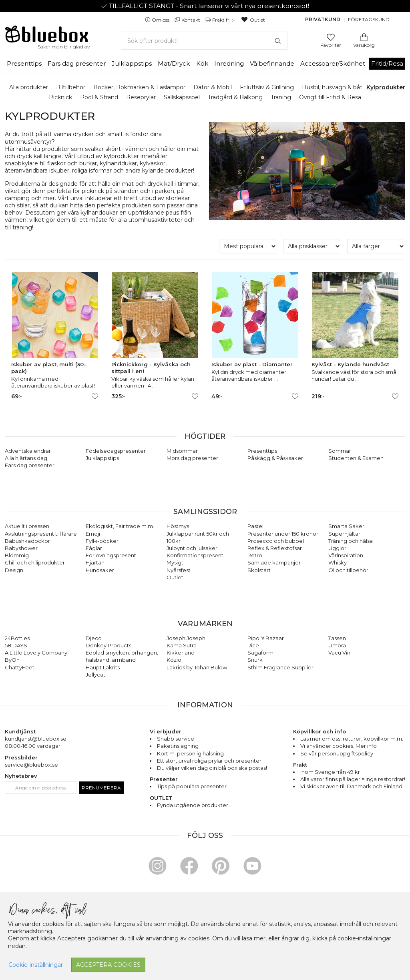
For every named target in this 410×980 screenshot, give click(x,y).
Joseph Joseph (186, 638)
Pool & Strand (99, 97)
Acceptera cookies (108, 964)
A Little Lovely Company (36, 652)
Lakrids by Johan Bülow (197, 667)
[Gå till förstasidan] (47, 37)
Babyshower (21, 548)
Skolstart (259, 570)
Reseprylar (141, 97)
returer (352, 738)
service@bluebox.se (31, 764)
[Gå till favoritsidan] (330, 37)
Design (14, 570)
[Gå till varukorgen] (364, 37)
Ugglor (337, 548)
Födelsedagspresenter (116, 451)
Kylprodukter (385, 87)
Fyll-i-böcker (102, 541)
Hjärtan (95, 562)
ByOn (12, 660)
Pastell (256, 526)
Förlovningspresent (111, 555)
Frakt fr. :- (220, 20)
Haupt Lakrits (103, 667)
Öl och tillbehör (348, 570)
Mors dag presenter (192, 458)
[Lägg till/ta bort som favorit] (94, 396)
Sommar (339, 451)
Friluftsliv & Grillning (267, 87)
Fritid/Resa (387, 63)
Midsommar (182, 451)
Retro (254, 555)
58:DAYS (16, 645)
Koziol (175, 660)
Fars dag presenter (77, 63)
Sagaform (260, 652)
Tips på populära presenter (192, 786)
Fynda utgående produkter (192, 805)
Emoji (93, 533)
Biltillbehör (70, 87)
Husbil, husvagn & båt (332, 87)
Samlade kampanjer (274, 562)
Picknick (60, 97)
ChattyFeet (19, 667)
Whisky (337, 562)
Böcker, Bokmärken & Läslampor (139, 87)
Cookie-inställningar (35, 964)
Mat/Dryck (174, 63)
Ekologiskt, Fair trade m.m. (120, 526)
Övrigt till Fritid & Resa (330, 97)
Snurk (255, 660)
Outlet (252, 20)
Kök (202, 63)
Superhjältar (344, 533)
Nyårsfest (179, 570)
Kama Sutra (182, 645)
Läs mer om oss (320, 738)
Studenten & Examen (356, 458)
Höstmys (178, 526)
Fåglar (94, 548)
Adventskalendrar (28, 451)
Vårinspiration (345, 555)
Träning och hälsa (350, 541)
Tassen (337, 638)
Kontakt (188, 20)
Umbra (337, 645)
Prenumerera (101, 788)
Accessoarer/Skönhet (332, 63)
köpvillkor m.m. (383, 738)
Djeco (94, 638)
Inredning (229, 63)
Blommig (17, 555)
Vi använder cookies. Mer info (338, 746)
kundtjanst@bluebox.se (35, 738)
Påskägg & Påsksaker (275, 458)
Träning (281, 97)
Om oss (158, 20)
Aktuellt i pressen (27, 526)
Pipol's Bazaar (265, 638)
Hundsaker (100, 570)
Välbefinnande (272, 63)
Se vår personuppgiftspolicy (336, 753)
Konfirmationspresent (195, 555)
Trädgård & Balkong (235, 97)
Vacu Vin (339, 652)
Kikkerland (181, 652)
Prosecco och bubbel (275, 541)
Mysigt (175, 562)
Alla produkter (28, 87)
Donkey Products (108, 645)
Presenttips (24, 63)
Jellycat (95, 674)
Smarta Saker (346, 526)
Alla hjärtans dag (26, 458)
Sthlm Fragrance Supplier (280, 667)
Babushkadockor (27, 541)
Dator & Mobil (212, 87)
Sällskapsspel (182, 97)
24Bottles (17, 638)
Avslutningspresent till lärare (41, 533)
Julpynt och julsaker (192, 548)
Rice (253, 645)
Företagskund (369, 19)
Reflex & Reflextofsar (274, 548)
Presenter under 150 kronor (282, 533)
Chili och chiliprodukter (35, 562)
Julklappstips (132, 63)
